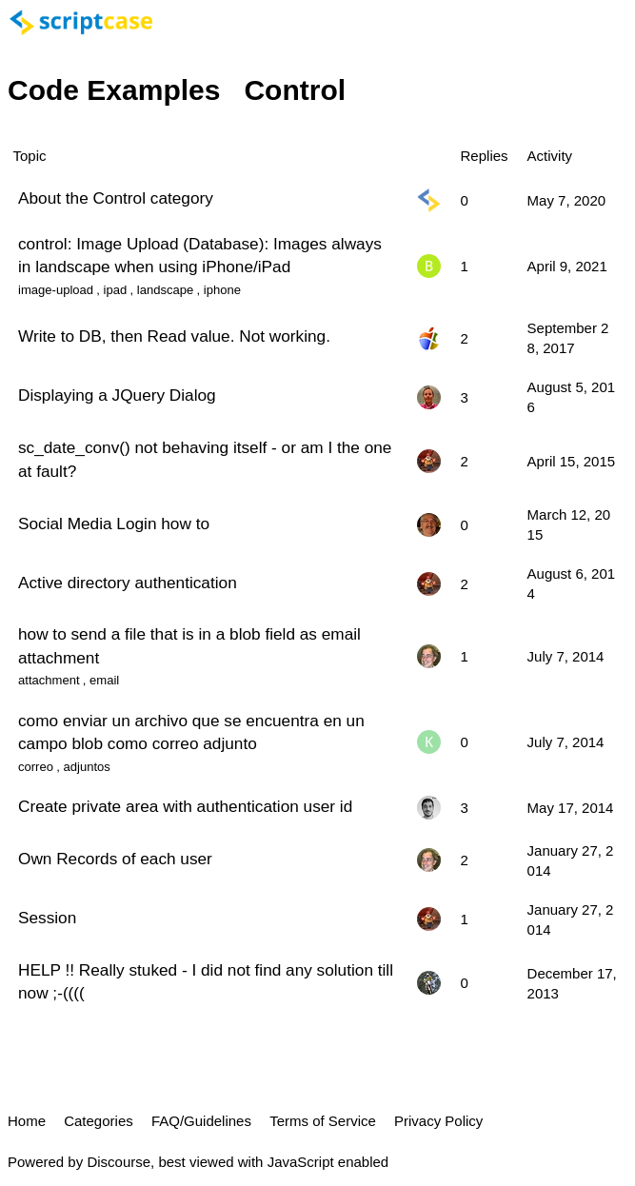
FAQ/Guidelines (201, 1121)
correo (35, 767)
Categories (98, 1121)
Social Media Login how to (113, 523)
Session (47, 917)
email (104, 680)
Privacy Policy (438, 1121)
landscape (165, 290)
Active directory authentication (127, 582)
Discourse (118, 1162)
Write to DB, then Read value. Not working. (174, 336)
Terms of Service (322, 1121)
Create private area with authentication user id (185, 806)
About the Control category (115, 198)
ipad (116, 290)
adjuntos (87, 767)
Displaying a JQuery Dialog (117, 395)
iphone (222, 290)
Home (27, 1121)
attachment (49, 680)
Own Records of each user (115, 858)
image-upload (55, 290)
